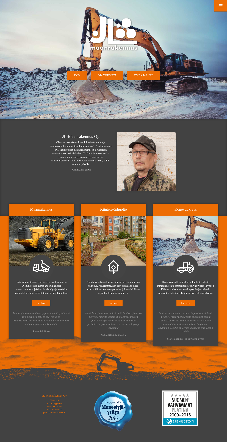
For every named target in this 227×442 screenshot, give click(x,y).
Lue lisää (41, 303)
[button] (77, 75)
